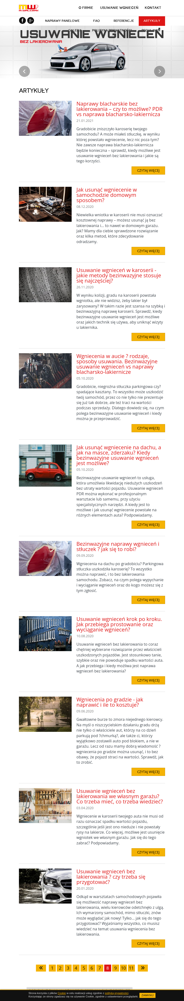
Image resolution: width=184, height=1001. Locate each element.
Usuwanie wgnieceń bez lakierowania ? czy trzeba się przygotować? (110, 876)
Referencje (124, 20)
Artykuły (152, 20)
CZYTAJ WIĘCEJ (148, 170)
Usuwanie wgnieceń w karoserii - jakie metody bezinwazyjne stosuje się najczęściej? (118, 275)
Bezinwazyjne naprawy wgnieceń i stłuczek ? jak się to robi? (117, 546)
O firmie (86, 7)
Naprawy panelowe (62, 20)
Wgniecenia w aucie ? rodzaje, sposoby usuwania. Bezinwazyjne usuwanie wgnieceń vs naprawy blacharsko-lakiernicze (117, 363)
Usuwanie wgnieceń (119, 7)
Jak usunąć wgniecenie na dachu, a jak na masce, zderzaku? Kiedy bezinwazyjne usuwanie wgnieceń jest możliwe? (118, 455)
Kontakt (153, 7)
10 (123, 968)
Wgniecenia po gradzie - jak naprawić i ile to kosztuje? (109, 702)
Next (159, 71)
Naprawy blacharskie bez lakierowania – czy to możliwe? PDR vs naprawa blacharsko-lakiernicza (119, 109)
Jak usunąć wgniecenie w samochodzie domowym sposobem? (106, 195)
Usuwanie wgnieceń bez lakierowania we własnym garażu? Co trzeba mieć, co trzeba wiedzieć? (119, 796)
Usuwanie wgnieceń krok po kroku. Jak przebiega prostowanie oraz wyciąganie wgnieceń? (119, 624)
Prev (24, 71)
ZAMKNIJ (147, 995)
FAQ (96, 20)
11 (131, 968)
